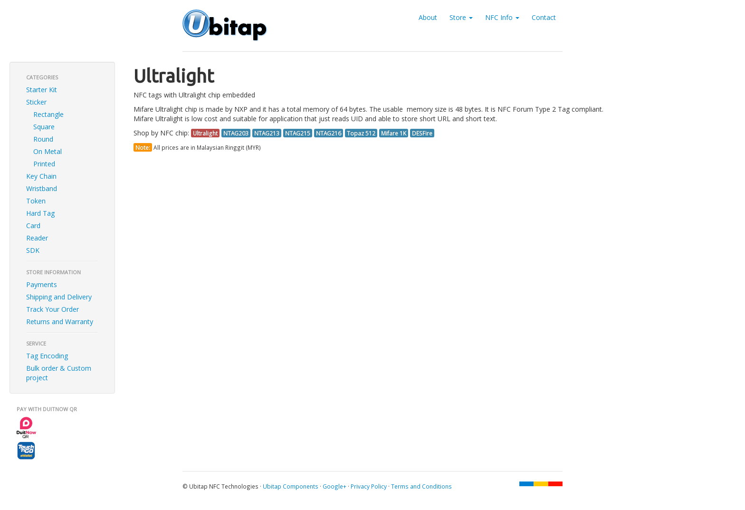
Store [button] (461, 17)
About (428, 17)
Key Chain (41, 176)
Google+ (334, 486)
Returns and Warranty (59, 321)
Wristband (41, 188)
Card (33, 225)
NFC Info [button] (502, 17)
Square (44, 126)
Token (36, 200)
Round (43, 139)
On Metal (47, 151)
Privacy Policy (369, 486)
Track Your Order (52, 309)
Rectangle (48, 114)
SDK (32, 250)
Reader (37, 237)
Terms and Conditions (421, 486)
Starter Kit (41, 89)
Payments (41, 284)
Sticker (36, 101)
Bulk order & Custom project (58, 373)
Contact (544, 17)
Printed (44, 163)
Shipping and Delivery (59, 296)
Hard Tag (40, 213)
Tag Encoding (47, 355)
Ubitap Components (290, 486)
